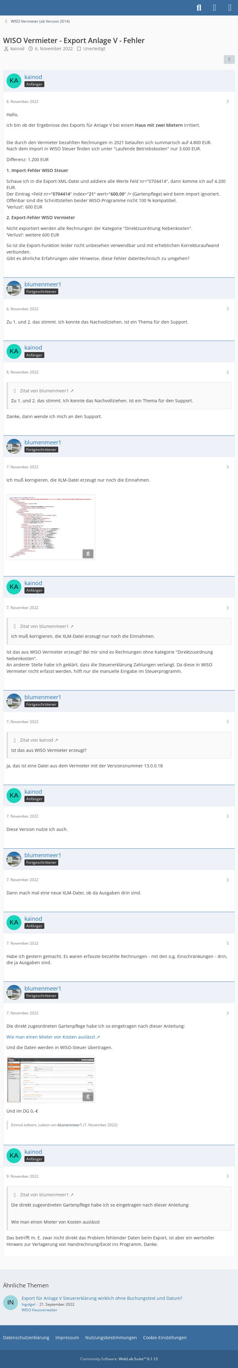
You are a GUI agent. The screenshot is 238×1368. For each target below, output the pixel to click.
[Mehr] (228, 101)
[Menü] (230, 8)
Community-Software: (119, 1358)
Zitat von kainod (36, 740)
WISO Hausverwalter (39, 1310)
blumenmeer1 (70, 1124)
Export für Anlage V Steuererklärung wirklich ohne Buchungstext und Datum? (102, 1298)
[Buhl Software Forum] (3, 8)
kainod (17, 48)
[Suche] (199, 8)
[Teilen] (229, 59)
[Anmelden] (214, 7)
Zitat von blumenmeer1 (44, 391)
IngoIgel (28, 1304)
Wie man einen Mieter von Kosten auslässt (51, 1037)
